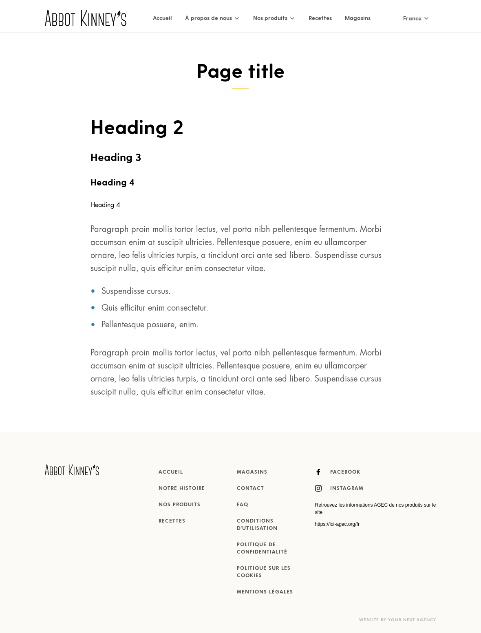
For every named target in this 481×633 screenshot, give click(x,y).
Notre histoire (182, 488)
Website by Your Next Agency (397, 620)
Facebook (337, 472)
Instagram (339, 488)
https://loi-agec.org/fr (337, 524)
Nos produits (180, 505)
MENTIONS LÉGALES (265, 592)
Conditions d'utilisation (257, 525)
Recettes (320, 17)
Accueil (162, 17)
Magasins (358, 17)
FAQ (242, 505)
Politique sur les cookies (264, 572)
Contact (250, 488)
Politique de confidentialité (262, 549)
